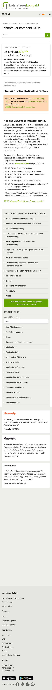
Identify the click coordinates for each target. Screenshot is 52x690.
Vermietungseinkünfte (14, 387)
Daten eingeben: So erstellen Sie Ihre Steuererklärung (20, 243)
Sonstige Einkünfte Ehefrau (16, 382)
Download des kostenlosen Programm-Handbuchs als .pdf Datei (26, 303)
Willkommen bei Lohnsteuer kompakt (20, 218)
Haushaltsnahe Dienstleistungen (18, 342)
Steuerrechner (7, 602)
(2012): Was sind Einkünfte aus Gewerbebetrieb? (23, 201)
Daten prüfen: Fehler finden (16, 258)
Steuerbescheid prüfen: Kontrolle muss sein (23, 271)
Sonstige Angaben (13, 402)
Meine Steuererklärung (14, 229)
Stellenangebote (8, 625)
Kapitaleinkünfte (12, 352)
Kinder (8, 337)
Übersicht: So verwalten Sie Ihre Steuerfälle (23, 223)
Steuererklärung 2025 (38, 101)
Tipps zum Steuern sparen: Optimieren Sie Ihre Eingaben (24, 251)
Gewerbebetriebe (12, 362)
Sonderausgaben (12, 392)
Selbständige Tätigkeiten (15, 357)
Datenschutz (7, 643)
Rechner (8, 281)
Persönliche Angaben (14, 332)
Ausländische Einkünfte (13, 83)
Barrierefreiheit (8, 647)
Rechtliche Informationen (15, 286)
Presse (8, 296)
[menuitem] (41, 14)
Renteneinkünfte (12, 372)
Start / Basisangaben (14, 327)
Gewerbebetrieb (22, 163)
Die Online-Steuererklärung (19, 8)
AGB (3, 639)
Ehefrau (26, 83)
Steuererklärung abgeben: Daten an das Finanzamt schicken (21, 264)
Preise (4, 651)
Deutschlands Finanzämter (13, 598)
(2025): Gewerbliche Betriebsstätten (20, 107)
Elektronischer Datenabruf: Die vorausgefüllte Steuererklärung (24, 235)
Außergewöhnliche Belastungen (18, 397)
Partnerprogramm (9, 621)
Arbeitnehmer (10, 347)
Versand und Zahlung (11, 655)
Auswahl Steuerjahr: (12, 317)
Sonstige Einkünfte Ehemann (17, 377)
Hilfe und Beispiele (13, 276)
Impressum (10, 291)
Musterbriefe (7, 606)
